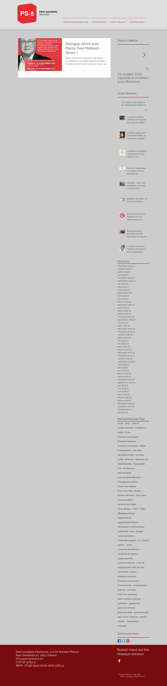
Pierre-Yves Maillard (127, 486)
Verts (142, 509)
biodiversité (123, 531)
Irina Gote (137, 450)
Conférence (140, 428)
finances (121, 590)
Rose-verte (141, 495)
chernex (145, 540)
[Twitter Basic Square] (123, 641)
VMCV (136, 509)
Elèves (143, 446)
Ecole (127, 432)
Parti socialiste (124, 473)
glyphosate (134, 603)
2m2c (127, 423)
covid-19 (140, 563)
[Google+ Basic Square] (127, 641)
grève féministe (141, 612)
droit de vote (138, 567)
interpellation (133, 621)
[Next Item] (144, 55)
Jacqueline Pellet (126, 455)
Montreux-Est (141, 459)
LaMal (120, 459)
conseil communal (126, 563)
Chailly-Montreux (126, 428)
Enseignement (124, 450)
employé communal (127, 576)
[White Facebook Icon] (119, 661)
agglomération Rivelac (128, 522)
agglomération (124, 518)
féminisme (122, 603)
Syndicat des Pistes (127, 504)
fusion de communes (127, 594)
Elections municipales (128, 446)
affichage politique (126, 513)
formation (131, 590)
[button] (99, 21)
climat (129, 545)
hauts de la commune (128, 617)
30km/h (135, 423)
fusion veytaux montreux (129, 599)
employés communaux (128, 581)
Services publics (125, 500)
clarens (121, 545)
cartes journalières (126, 536)
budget (139, 531)
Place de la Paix (125, 491)
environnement (124, 585)
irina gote (122, 626)
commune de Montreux (128, 549)
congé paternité (125, 558)
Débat (120, 432)
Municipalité (139, 464)
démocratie (123, 572)
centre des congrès (127, 540)
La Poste (139, 455)
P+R (119, 468)
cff (138, 540)
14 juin (120, 423)
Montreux (129, 459)
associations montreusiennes (131, 527)
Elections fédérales (127, 441)
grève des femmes (126, 608)
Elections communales (128, 437)
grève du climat (125, 612)
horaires (143, 617)
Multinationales (125, 464)
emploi (133, 572)
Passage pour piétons (128, 482)
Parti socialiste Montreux (129, 477)
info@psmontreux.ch (29, 658)
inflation (121, 621)
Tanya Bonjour (124, 509)
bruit (132, 531)
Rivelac (137, 491)
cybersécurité (124, 567)
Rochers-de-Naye (126, 495)
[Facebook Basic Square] (119, 641)
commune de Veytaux (128, 554)
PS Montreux (129, 468)
